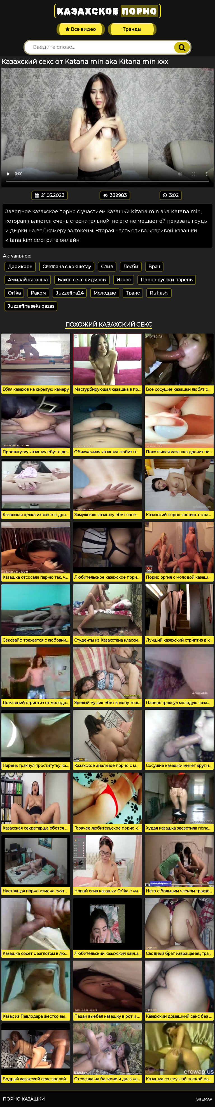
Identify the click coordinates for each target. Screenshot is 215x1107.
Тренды (132, 29)
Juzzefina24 (69, 293)
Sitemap (204, 1099)
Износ (123, 280)
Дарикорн (20, 266)
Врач (154, 266)
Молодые (105, 293)
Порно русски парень (167, 280)
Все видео (81, 29)
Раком (38, 293)
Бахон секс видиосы (82, 280)
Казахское (107, 11)
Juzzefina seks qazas (31, 306)
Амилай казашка (28, 280)
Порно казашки (24, 1099)
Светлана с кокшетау (67, 266)
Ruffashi (159, 293)
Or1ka (14, 293)
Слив (107, 266)
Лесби (130, 266)
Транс (133, 293)
